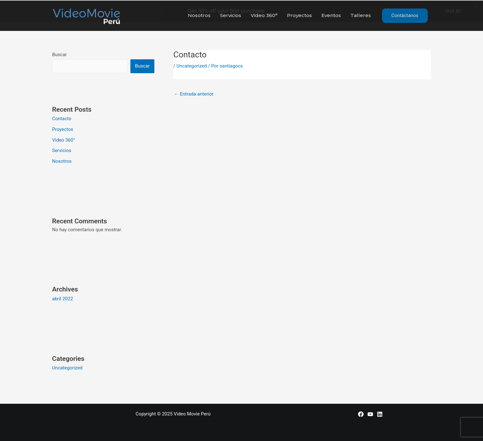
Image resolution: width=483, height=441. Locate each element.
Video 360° (63, 139)
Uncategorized (67, 367)
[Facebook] (361, 413)
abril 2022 (62, 298)
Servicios (61, 150)
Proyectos (62, 129)
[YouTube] (370, 413)
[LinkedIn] (380, 413)
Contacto (61, 118)
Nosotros (62, 160)
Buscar (59, 54)
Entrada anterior (193, 93)
